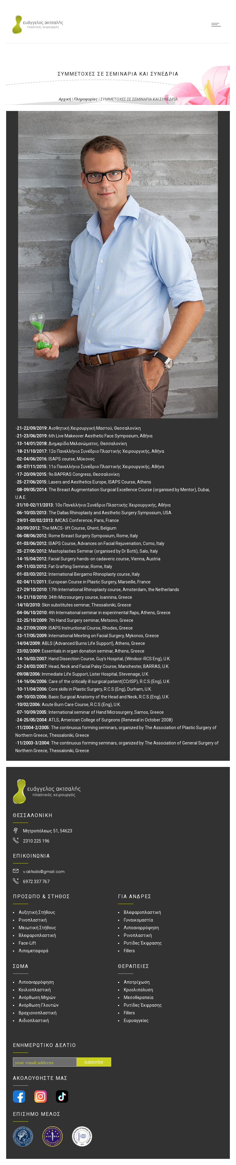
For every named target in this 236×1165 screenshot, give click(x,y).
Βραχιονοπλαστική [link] (38, 1012)
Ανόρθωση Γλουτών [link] (39, 1005)
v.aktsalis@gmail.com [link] (44, 871)
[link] (37, 32)
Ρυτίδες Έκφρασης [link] (143, 943)
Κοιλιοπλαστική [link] (35, 989)
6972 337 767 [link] (36, 881)
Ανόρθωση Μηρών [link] (37, 997)
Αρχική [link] (65, 99)
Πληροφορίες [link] (86, 99)
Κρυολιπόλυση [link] (138, 989)
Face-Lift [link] (27, 943)
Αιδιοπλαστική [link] (34, 1020)
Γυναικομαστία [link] (138, 920)
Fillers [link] (129, 950)
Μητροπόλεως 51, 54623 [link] (47, 830)
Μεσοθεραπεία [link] (138, 997)
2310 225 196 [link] (36, 841)
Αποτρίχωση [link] (137, 982)
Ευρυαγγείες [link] (136, 1020)
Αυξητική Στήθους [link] (37, 912)
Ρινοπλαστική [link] (33, 920)
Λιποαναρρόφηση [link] (36, 982)
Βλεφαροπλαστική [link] (37, 935)
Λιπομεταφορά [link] (33, 950)
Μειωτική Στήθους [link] (37, 927)
